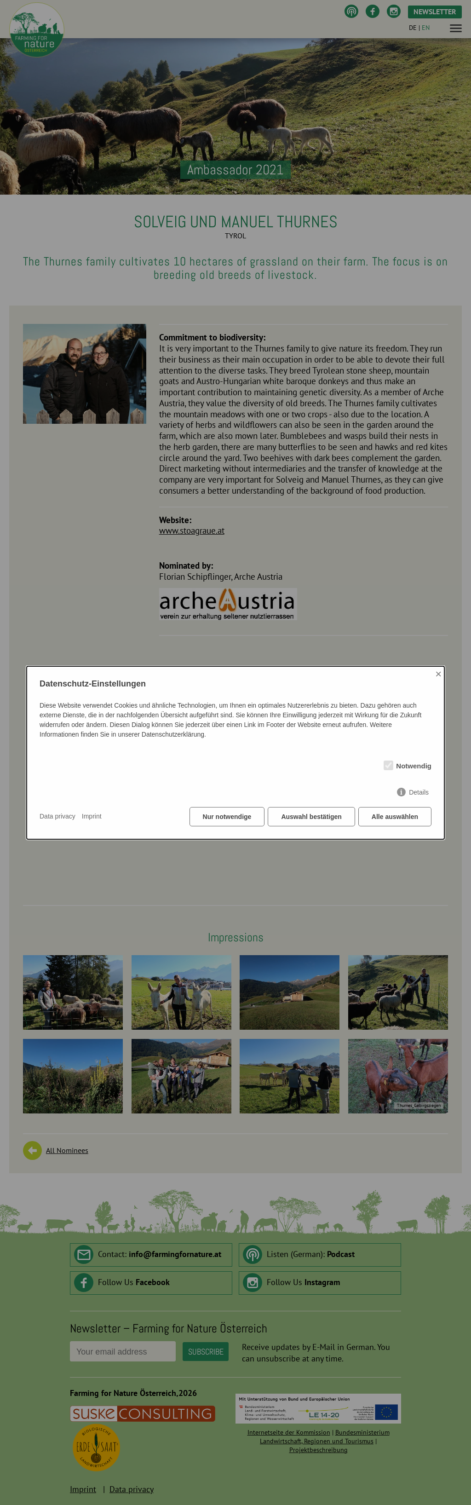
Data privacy (57, 816)
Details (419, 792)
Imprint (92, 816)
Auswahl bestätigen (311, 816)
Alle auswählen (395, 816)
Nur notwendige (227, 816)
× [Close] (438, 674)
